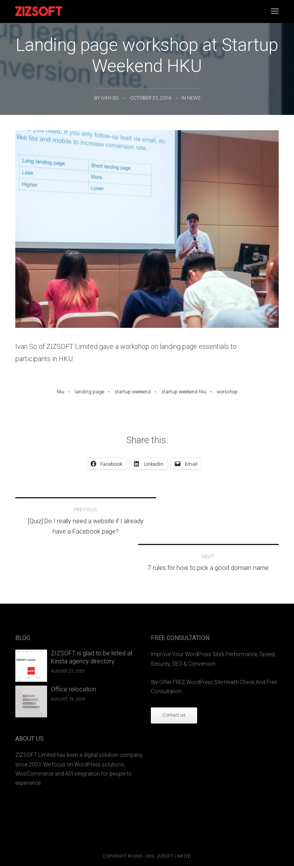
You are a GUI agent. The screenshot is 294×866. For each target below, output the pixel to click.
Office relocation (73, 652)
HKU (60, 392)
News (193, 98)
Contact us (174, 678)
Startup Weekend (132, 392)
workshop (227, 392)
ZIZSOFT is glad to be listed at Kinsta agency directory (91, 621)
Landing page (89, 392)
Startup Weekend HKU (183, 392)
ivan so (110, 98)
